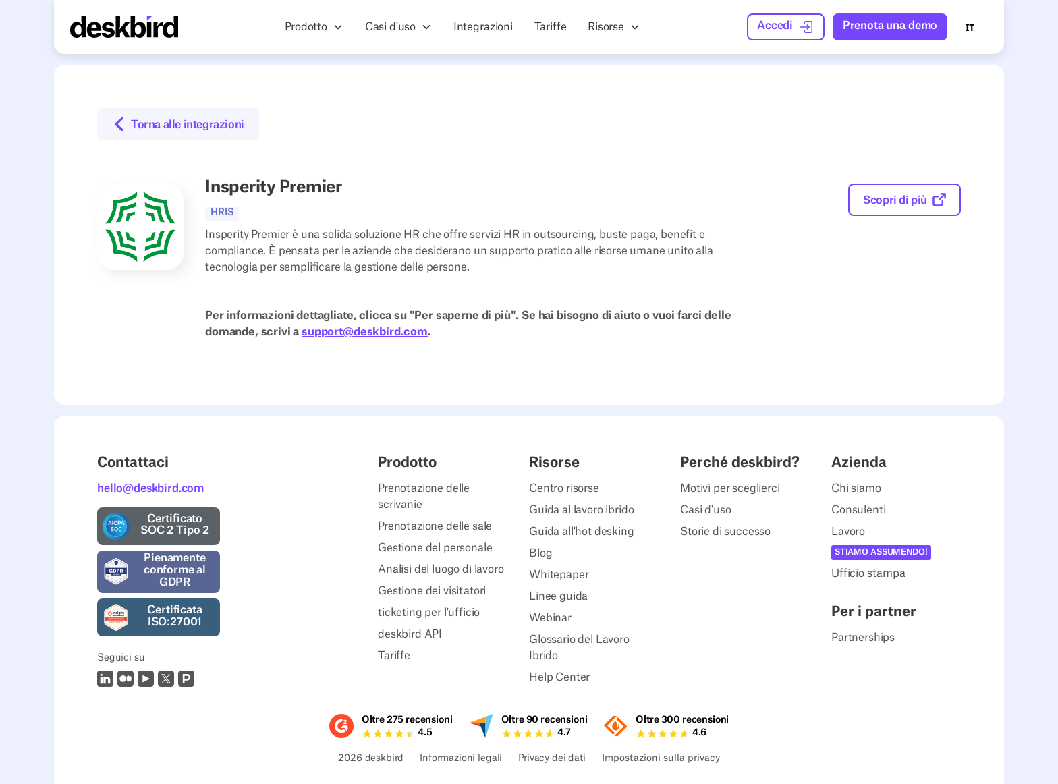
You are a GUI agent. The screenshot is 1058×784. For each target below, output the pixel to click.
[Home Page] (124, 27)
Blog (540, 553)
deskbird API (410, 634)
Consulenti (858, 510)
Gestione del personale (435, 547)
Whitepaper (558, 574)
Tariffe (394, 655)
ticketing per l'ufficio (429, 612)
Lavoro (848, 531)
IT (970, 27)
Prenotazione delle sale (435, 526)
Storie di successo (725, 531)
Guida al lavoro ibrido (581, 510)
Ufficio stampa (868, 573)
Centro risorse (564, 488)
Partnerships (863, 637)
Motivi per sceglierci (730, 488)
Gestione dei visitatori (432, 591)
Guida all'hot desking (581, 531)
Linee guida (558, 596)
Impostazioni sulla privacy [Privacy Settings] (661, 759)
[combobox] (969, 26)
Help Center (559, 677)
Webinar (550, 618)
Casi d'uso (705, 510)
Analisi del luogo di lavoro (441, 569)
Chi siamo (856, 488)
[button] (314, 27)
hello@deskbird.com (150, 488)
